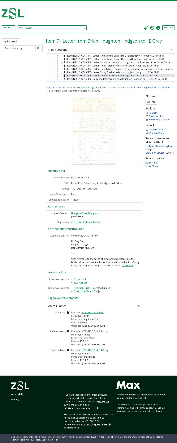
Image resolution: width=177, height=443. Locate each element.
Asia (76, 279)
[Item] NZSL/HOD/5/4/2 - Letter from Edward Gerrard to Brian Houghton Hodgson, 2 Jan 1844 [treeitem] (113, 59)
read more (127, 265)
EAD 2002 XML (154, 132)
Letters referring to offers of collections (150, 87)
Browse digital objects (158, 119)
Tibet (83, 279)
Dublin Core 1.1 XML (157, 129)
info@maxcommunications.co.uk (81, 408)
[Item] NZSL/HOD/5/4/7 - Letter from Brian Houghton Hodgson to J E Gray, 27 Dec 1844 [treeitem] (110, 75)
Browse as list (154, 116)
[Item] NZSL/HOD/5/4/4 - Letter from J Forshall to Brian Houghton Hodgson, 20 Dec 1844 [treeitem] (111, 65)
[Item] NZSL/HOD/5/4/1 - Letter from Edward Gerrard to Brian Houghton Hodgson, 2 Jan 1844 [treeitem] (113, 55)
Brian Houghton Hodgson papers (87, 87)
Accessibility (18, 394)
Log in (168, 28)
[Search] (53, 27)
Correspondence (117, 87)
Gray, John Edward (83, 291)
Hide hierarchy (57, 50)
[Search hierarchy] (19, 48)
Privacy (15, 399)
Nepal (83, 282)
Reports (151, 112)
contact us (152, 407)
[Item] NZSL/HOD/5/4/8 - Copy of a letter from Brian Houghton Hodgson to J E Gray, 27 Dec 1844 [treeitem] (115, 79)
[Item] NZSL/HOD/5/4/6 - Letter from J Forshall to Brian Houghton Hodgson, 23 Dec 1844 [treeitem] (111, 72)
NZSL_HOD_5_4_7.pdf (93, 312)
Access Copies (57, 306)
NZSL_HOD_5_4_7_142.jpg (95, 350)
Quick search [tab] (10, 41)
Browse (8, 28)
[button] (146, 28)
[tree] (110, 67)
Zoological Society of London (86, 222)
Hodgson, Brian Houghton (85, 213)
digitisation (147, 394)
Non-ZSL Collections (56, 87)
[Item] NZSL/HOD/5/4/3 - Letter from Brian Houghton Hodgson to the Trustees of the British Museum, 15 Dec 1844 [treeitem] (119, 62)
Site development (126, 394)
